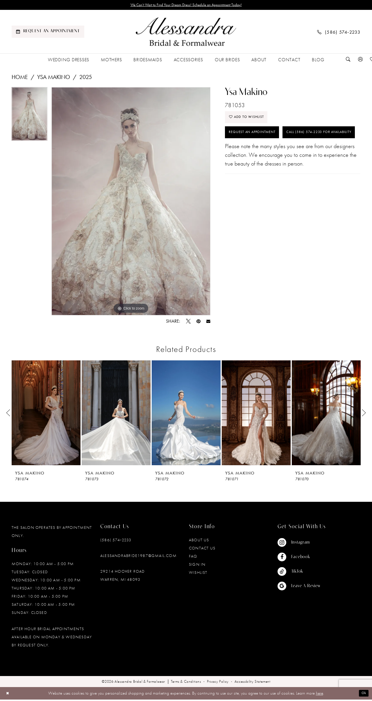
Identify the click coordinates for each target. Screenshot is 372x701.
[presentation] (46, 414)
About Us (199, 541)
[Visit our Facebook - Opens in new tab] (299, 558)
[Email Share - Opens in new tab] (208, 323)
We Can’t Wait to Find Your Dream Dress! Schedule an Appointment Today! (186, 6)
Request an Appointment (259, 140)
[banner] (186, 33)
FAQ (193, 557)
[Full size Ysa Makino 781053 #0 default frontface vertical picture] (131, 203)
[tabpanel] (29, 117)
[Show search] (348, 61)
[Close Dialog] (8, 695)
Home (20, 78)
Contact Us (202, 549)
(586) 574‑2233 (115, 541)
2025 (85, 78)
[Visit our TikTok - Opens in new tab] (299, 573)
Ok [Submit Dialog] (363, 695)
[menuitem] (48, 33)
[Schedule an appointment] (48, 33)
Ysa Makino (53, 78)
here (319, 695)
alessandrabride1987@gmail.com (138, 557)
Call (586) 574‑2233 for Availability (271, 159)
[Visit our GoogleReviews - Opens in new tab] (299, 587)
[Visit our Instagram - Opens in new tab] (299, 544)
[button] (360, 61)
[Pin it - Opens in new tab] (198, 323)
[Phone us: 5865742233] (339, 33)
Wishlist (198, 574)
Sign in (197, 566)
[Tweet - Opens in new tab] (188, 323)
